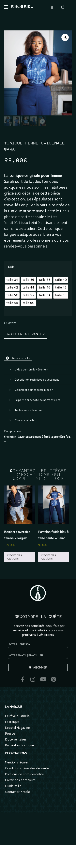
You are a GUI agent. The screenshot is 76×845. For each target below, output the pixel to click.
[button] (5, 7)
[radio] (12, 280)
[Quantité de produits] (25, 323)
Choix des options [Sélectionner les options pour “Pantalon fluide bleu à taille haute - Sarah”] (48, 556)
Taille (10, 267)
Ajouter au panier (26, 334)
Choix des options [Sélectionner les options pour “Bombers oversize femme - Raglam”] (14, 556)
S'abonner (38, 667)
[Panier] (63, 7)
